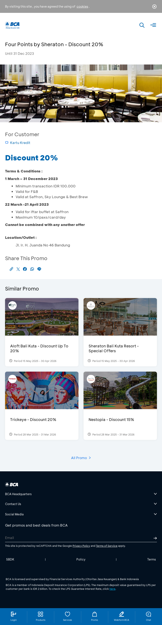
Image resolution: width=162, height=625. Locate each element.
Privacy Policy (81, 545)
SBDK (10, 559)
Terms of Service (106, 545)
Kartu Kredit (17, 142)
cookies (82, 6)
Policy (80, 559)
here (112, 588)
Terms (151, 559)
